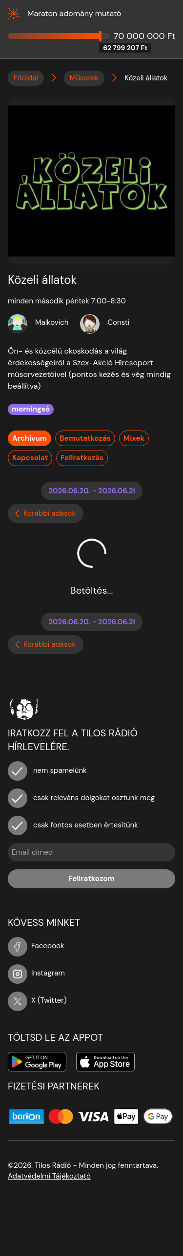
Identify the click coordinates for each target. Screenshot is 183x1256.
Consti (118, 322)
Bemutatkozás (85, 438)
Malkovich (51, 322)
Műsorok (84, 78)
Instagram (36, 973)
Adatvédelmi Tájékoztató (49, 1176)
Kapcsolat (30, 458)
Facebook (36, 946)
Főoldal (26, 78)
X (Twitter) (37, 1000)
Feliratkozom (91, 878)
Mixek (133, 438)
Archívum (29, 438)
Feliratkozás (82, 458)
